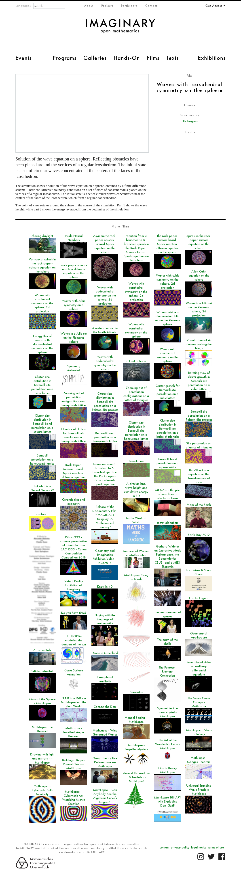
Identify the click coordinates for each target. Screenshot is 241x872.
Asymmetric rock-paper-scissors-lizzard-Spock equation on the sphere (104, 244)
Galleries (95, 57)
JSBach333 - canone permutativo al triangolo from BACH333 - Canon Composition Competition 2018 (73, 547)
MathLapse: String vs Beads (136, 577)
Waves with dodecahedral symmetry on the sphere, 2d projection (105, 295)
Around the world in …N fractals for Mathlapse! (136, 777)
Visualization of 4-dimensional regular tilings (199, 344)
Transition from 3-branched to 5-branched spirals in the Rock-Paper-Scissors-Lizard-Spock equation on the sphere (136, 248)
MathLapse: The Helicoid (42, 729)
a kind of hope (136, 361)
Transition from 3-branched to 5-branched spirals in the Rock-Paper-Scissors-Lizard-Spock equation (105, 474)
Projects (107, 6)
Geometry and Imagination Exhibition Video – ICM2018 (105, 557)
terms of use (216, 847)
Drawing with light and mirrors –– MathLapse (42, 758)
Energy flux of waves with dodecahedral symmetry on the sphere (42, 344)
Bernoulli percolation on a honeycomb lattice (42, 459)
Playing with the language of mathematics (105, 619)
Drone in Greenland (105, 653)
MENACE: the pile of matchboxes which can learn (167, 494)
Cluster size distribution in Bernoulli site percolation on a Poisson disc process (105, 402)
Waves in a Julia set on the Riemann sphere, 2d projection (199, 309)
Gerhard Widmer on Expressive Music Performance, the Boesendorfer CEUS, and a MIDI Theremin (167, 556)
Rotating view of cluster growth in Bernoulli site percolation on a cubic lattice (199, 381)
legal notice (198, 847)
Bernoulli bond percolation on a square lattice (167, 463)
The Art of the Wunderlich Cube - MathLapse (167, 744)
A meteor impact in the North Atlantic (105, 330)
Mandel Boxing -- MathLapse (136, 720)
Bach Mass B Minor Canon (199, 572)
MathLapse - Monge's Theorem (199, 760)
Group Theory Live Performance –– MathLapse (105, 762)
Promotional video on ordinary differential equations (199, 668)
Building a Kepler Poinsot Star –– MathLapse (73, 764)
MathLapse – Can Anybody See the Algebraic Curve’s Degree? (105, 796)
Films (153, 57)
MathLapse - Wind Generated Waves (105, 732)
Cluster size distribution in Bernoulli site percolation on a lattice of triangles (167, 428)
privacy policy (180, 847)
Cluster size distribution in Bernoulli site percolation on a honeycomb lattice (136, 430)
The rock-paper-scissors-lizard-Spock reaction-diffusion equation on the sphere (167, 244)
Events (23, 57)
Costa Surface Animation (73, 672)
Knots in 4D (105, 586)
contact (164, 847)
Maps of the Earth (199, 505)
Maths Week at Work (136, 520)
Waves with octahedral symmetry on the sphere (136, 330)
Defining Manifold (42, 671)
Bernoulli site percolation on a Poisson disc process (199, 415)
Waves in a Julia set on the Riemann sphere (74, 337)
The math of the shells (167, 642)
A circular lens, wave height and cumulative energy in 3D (136, 490)
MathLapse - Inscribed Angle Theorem (73, 732)
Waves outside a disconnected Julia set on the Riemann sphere (167, 318)
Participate (129, 6)
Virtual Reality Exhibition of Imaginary (73, 585)
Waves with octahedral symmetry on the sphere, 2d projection (136, 291)
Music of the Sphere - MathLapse (42, 701)
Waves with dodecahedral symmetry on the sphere (105, 363)
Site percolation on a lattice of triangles (199, 445)
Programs (64, 57)
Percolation (136, 461)
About (88, 6)
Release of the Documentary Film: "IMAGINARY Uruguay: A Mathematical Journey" (104, 517)
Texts (172, 57)
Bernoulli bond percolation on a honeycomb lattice (105, 437)
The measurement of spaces (167, 614)
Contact (151, 6)
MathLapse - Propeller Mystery (136, 747)
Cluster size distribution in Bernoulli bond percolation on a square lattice (42, 423)
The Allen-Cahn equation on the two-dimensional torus (199, 476)
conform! (42, 514)
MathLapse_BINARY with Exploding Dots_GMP (167, 801)
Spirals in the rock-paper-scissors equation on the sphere (198, 242)
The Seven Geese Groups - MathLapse (199, 702)
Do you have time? (73, 613)
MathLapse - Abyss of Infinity (198, 732)
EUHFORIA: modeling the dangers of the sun (73, 640)
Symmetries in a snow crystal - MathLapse (167, 712)
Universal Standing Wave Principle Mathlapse (198, 789)
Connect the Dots (105, 707)
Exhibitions (212, 57)
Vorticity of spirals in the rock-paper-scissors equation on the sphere (42, 265)
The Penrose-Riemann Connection (167, 671)
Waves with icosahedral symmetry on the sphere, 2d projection (42, 303)
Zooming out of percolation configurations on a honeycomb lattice (73, 399)
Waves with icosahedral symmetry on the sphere (167, 355)
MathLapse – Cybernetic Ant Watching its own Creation (73, 798)
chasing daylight (42, 236)
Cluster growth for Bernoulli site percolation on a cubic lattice (168, 392)
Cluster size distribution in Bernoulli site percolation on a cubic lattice (42, 385)
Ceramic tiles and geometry (73, 502)
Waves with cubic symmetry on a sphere (73, 305)
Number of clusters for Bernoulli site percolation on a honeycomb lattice (73, 435)
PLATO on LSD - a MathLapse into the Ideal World (73, 702)
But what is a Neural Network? (42, 488)
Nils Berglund (190, 121)
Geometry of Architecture (198, 635)
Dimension (136, 692)
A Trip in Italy (42, 650)
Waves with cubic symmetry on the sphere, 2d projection (167, 281)
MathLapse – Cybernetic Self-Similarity (42, 790)
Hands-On (127, 57)
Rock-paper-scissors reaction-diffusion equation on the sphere (74, 271)
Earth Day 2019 (199, 535)
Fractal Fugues (198, 598)
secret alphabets (167, 523)
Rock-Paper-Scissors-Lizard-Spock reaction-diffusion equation (73, 471)
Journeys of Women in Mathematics (136, 553)
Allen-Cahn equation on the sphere (198, 275)
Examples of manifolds (105, 679)
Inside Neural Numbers (73, 238)
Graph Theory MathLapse (167, 770)
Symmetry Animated (73, 368)
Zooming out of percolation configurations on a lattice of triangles (136, 394)
